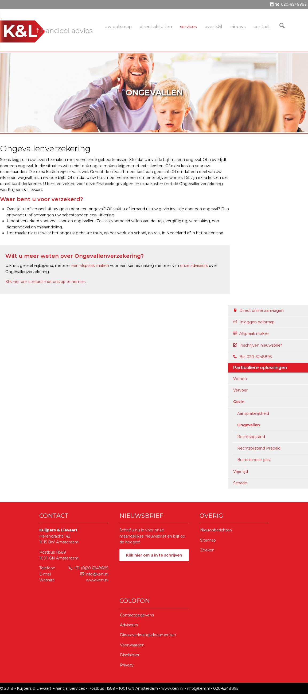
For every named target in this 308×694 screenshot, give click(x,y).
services (188, 26)
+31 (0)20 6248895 (88, 568)
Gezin (238, 401)
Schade (240, 483)
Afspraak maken (251, 333)
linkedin (272, 4)
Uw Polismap (118, 26)
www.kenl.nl (97, 580)
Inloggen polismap (254, 322)
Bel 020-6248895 (252, 356)
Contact (262, 26)
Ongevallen (248, 425)
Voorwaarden (132, 645)
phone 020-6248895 (291, 4)
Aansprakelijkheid (253, 413)
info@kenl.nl (94, 574)
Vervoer (240, 390)
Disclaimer (129, 655)
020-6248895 (225, 688)
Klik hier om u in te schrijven (154, 555)
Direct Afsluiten (156, 26)
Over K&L (213, 26)
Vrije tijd (240, 471)
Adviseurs (129, 625)
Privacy (127, 665)
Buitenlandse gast (254, 459)
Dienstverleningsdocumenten (148, 634)
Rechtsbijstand (251, 436)
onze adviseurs (194, 265)
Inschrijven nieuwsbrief (257, 345)
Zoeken (207, 550)
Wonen (240, 378)
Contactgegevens (137, 615)
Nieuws (237, 26)
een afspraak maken (90, 265)
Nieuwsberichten (216, 530)
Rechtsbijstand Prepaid (258, 448)
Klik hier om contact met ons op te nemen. (45, 281)
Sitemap (208, 540)
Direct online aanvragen (258, 310)
